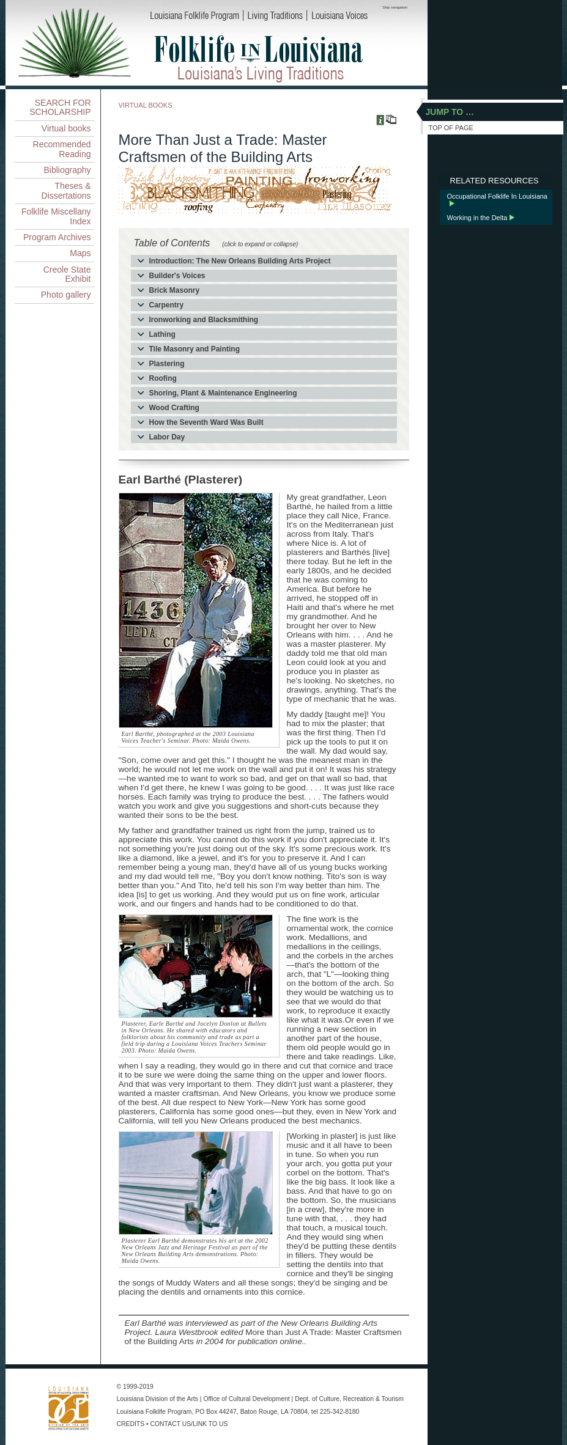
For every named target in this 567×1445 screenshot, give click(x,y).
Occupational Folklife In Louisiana (497, 196)
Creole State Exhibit (67, 274)
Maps (80, 253)
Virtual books (66, 128)
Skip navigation (395, 7)
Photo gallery (66, 295)
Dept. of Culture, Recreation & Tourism (349, 1398)
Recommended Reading (62, 148)
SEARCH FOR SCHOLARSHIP (60, 107)
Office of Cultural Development (246, 1398)
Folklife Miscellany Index (56, 216)
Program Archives (57, 237)
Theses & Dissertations (66, 190)
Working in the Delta (477, 217)
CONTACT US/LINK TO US (189, 1424)
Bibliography (67, 170)
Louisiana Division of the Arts (157, 1398)
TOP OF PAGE (451, 127)
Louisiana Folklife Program (154, 1411)
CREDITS (131, 1424)
